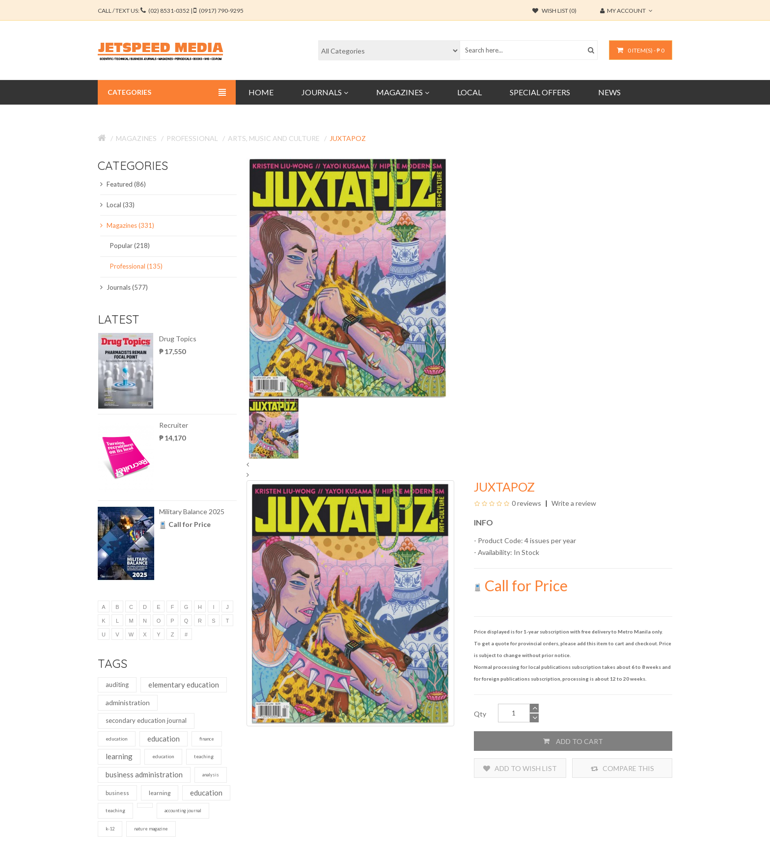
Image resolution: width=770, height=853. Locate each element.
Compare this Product (622, 768)
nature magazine (151, 828)
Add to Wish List (520, 768)
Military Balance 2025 (191, 511)
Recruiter (173, 425)
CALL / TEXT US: (171, 10)
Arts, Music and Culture (274, 138)
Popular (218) (130, 245)
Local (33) (117, 205)
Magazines (136, 138)
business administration (144, 774)
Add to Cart (573, 741)
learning (119, 756)
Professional (192, 138)
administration (128, 702)
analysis (210, 774)
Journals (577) (124, 287)
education (117, 739)
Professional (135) (136, 266)
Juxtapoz (348, 138)
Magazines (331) (127, 225)
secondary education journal (146, 720)
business (117, 793)
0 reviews (526, 503)
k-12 (110, 828)
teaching (204, 756)
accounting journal (183, 810)
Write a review (573, 503)
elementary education (183, 684)
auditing (117, 684)
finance (206, 739)
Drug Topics (177, 338)
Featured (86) (123, 184)
